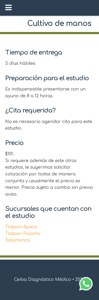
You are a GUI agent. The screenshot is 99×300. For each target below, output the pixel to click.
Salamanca (17, 240)
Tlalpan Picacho (22, 233)
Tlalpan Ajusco (21, 226)
